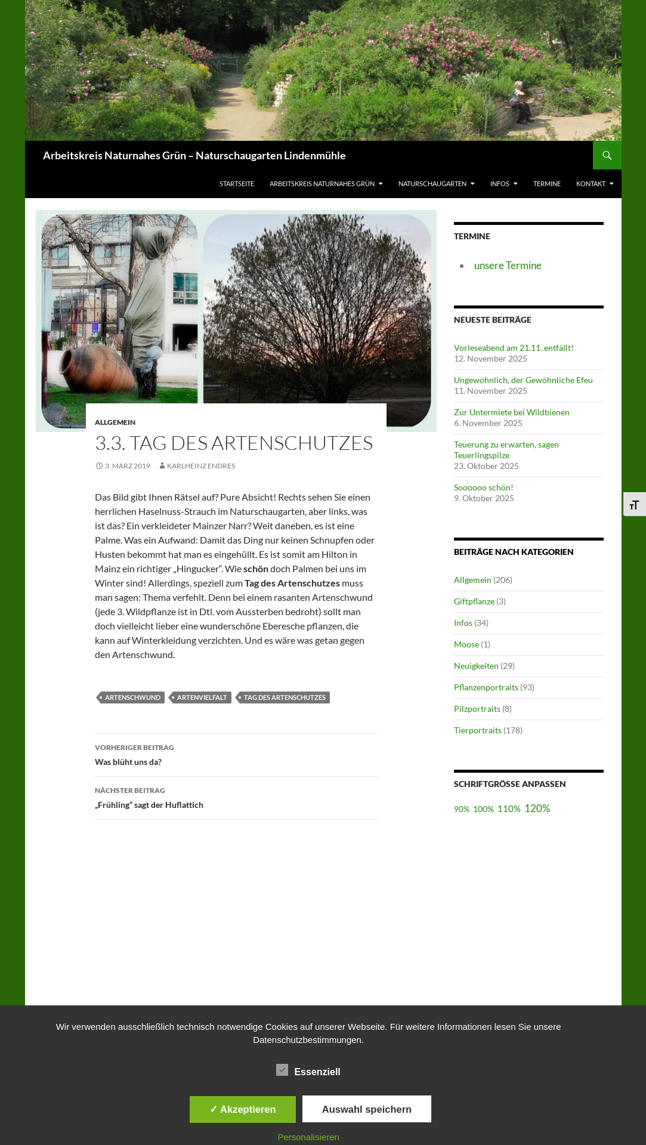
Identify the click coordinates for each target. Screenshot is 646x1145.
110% (509, 808)
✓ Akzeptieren (242, 1109)
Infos (499, 183)
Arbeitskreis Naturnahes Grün (322, 183)
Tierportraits (478, 730)
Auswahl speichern (367, 1109)
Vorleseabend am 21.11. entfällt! (514, 347)
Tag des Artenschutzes (285, 697)
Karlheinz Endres (201, 465)
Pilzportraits (477, 708)
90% (461, 809)
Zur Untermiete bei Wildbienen (512, 412)
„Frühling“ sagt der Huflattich (236, 796)
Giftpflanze (474, 601)
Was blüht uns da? (236, 753)
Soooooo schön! (484, 487)
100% (483, 809)
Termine (547, 183)
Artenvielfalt (202, 697)
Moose (466, 644)
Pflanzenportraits (486, 687)
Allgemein (473, 580)
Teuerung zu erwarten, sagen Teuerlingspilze (506, 449)
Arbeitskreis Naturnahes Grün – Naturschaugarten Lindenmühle (194, 155)
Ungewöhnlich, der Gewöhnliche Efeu (523, 380)
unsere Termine (508, 265)
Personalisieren (308, 1137)
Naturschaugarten (432, 183)
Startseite (237, 183)
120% (537, 808)
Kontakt (590, 183)
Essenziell (308, 1070)
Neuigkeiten (476, 666)
